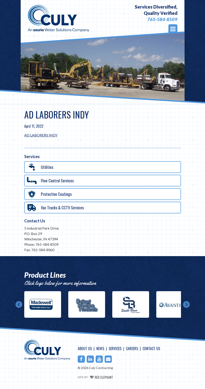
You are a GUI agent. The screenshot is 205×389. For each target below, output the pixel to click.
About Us (85, 348)
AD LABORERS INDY (40, 135)
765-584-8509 (162, 19)
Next (186, 304)
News (100, 348)
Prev (18, 304)
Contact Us (34, 220)
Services (115, 348)
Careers (132, 348)
